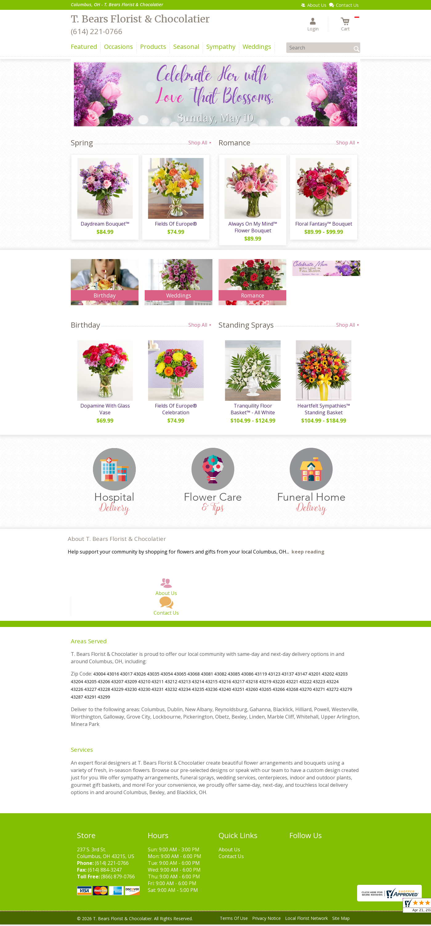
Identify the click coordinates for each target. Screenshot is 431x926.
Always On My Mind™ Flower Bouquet (252, 227)
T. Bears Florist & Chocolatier (140, 19)
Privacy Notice (266, 920)
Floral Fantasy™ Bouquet (323, 224)
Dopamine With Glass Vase (105, 410)
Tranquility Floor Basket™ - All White (252, 410)
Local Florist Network (306, 920)
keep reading (308, 553)
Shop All (200, 142)
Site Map (341, 920)
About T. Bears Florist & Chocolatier (117, 540)
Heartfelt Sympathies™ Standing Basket (323, 410)
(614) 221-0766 (97, 31)
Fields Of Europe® (176, 224)
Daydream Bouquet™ (104, 224)
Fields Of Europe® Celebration (176, 410)
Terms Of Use (234, 920)
